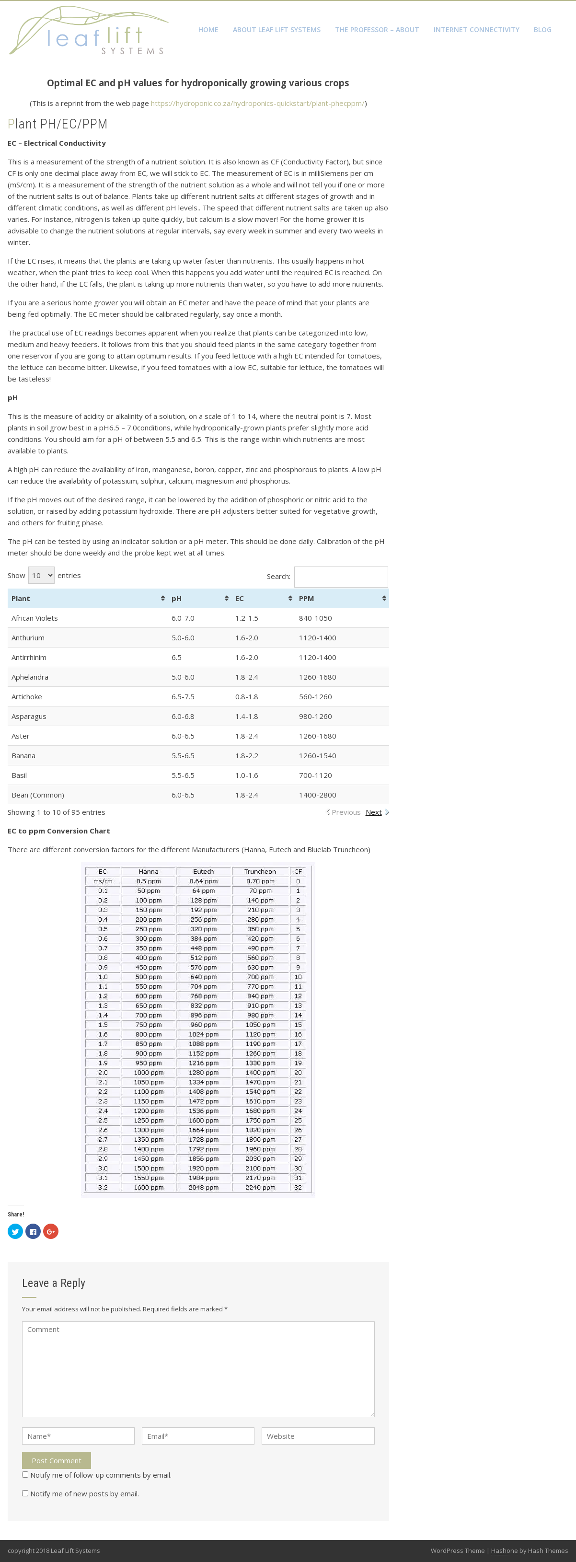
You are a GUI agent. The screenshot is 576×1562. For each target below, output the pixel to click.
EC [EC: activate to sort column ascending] (239, 598)
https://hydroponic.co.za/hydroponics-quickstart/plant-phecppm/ (258, 103)
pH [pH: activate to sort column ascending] (177, 598)
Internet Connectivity (476, 29)
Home (208, 29)
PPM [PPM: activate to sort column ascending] (306, 598)
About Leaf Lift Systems (277, 29)
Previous (346, 812)
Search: (327, 576)
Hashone (504, 1550)
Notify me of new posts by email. (84, 1493)
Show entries (44, 575)
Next (374, 812)
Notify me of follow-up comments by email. (101, 1475)
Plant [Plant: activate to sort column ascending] (21, 598)
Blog (543, 29)
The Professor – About (377, 29)
